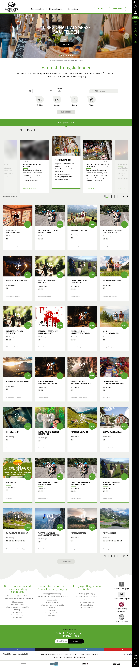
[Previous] (27, 164)
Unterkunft (117, 9)
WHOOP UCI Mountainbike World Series (95, 165)
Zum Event (66, 44)
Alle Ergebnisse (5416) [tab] (66, 123)
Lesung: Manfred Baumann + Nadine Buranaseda (48, 332)
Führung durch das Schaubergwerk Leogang (80, 332)
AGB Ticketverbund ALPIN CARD (51, 654)
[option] (66, 36)
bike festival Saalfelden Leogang (32, 165)
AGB (66, 654)
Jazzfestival (58, 657)
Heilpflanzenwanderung (112, 281)
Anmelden (76, 641)
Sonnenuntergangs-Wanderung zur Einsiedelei (81, 383)
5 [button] (68, 55)
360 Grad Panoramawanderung (111, 332)
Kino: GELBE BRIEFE (12, 432)
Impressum (73, 654)
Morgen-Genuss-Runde (79, 432)
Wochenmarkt (11, 483)
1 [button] (59, 55)
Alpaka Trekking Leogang (80, 230)
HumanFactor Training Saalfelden (46, 282)
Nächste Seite (66, 561)
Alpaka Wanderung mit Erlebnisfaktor (79, 282)
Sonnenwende (123, 164)
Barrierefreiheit (79, 657)
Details (64, 190)
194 (124, 196)
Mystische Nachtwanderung (16, 281)
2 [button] (61, 55)
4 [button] (66, 55)
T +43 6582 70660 (7, 598)
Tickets (100, 9)
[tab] (135, 2)
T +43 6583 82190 (80, 596)
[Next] (126, 36)
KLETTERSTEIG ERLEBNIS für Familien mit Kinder (48, 231)
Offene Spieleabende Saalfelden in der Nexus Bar (113, 383)
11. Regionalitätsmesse (63, 160)
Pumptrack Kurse (109, 533)
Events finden (66, 112)
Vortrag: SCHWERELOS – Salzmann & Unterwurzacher (49, 534)
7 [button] (72, 55)
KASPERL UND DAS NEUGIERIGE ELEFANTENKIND (48, 433)
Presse (82, 654)
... (119, 196)
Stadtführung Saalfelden (113, 432)
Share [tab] (136, 663)
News (88, 654)
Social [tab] (136, 656)
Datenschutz (68, 657)
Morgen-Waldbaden (78, 533)
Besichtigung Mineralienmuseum (13, 231)
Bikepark (95, 654)
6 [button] (70, 55)
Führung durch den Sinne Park (17, 533)
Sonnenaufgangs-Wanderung (17, 382)
